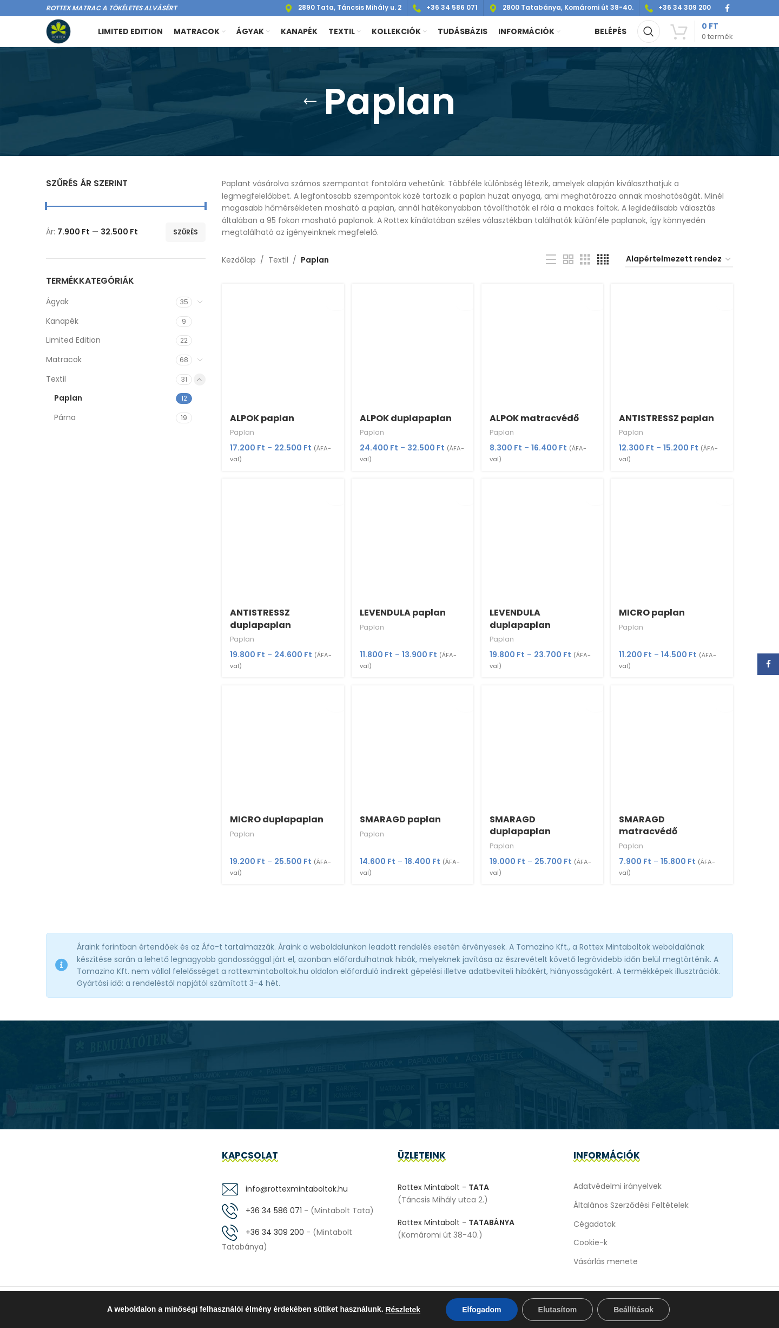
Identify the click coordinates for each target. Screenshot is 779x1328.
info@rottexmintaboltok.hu (285, 1195)
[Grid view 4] (603, 267)
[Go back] (310, 109)
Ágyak (57, 309)
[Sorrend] (679, 268)
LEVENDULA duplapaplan (521, 624)
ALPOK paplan (262, 423)
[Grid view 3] (585, 267)
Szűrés (185, 239)
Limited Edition (73, 348)
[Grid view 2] (568, 267)
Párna (65, 425)
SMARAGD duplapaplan (521, 832)
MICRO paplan (655, 618)
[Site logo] (62, 34)
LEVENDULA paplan (403, 618)
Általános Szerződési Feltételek (631, 1212)
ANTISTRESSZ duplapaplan (260, 624)
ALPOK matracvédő (535, 423)
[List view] (551, 267)
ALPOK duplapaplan (406, 423)
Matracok (64, 367)
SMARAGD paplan (400, 826)
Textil (56, 386)
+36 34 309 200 (263, 1239)
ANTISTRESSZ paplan (669, 423)
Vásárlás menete (605, 1268)
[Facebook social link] (727, 8)
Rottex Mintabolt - (443, 1194)
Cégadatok (594, 1230)
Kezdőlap (239, 267)
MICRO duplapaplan (277, 826)
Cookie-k (590, 1249)
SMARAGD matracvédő (651, 832)
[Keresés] (648, 35)
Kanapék (62, 328)
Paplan (68, 405)
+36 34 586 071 (262, 1217)
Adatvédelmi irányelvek (617, 1193)
